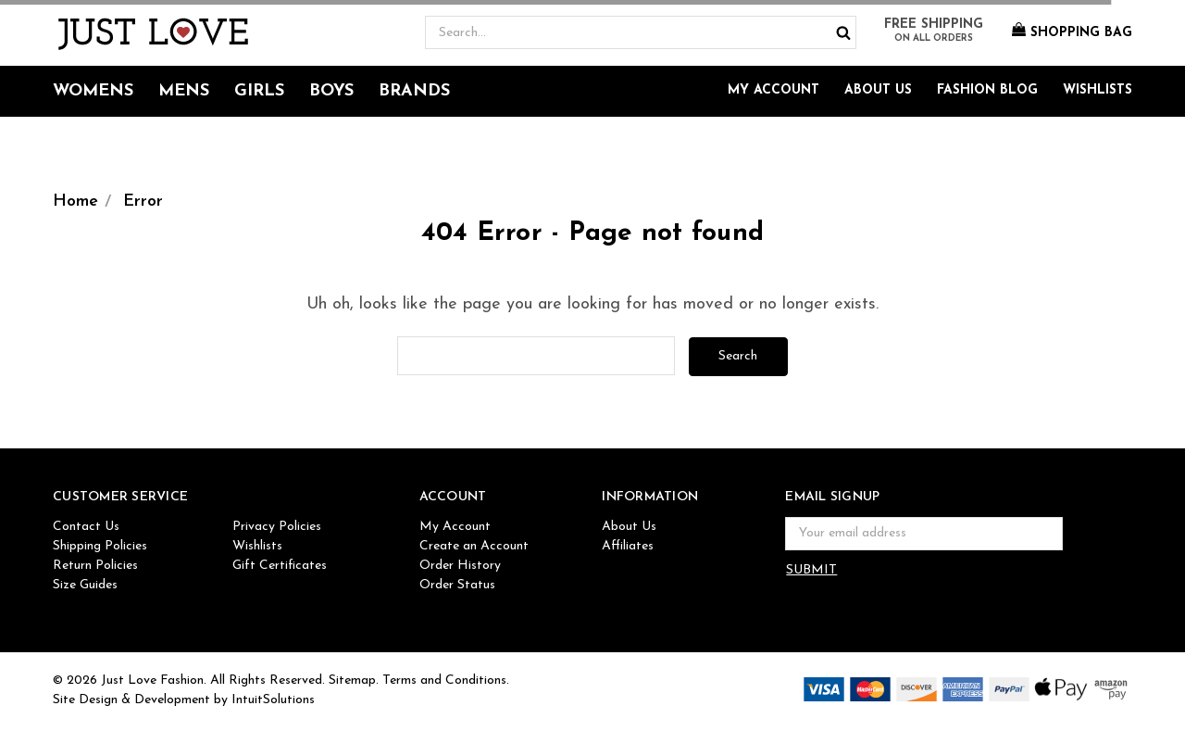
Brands (414, 91)
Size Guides (85, 585)
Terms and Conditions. (445, 680)
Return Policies (95, 566)
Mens (183, 91)
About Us (878, 90)
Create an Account (474, 546)
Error (143, 201)
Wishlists (1097, 90)
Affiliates (628, 546)
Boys (331, 91)
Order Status (457, 585)
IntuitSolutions (273, 700)
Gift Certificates (279, 566)
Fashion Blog (987, 90)
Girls (259, 91)
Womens (93, 91)
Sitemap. (354, 680)
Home (75, 201)
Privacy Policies (276, 527)
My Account (773, 90)
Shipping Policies (100, 546)
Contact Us (86, 527)
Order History (460, 566)
